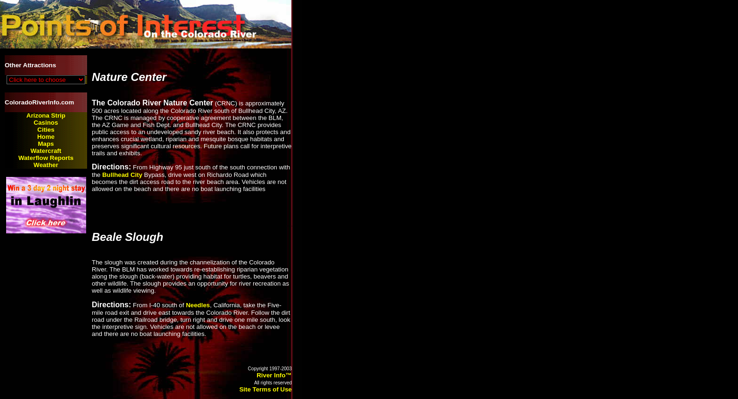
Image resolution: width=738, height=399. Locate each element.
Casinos (46, 122)
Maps (46, 143)
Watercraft (46, 150)
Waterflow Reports (45, 157)
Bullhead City (122, 174)
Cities (45, 129)
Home (46, 136)
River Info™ (274, 375)
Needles (198, 305)
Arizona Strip (45, 115)
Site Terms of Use (265, 389)
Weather (45, 164)
